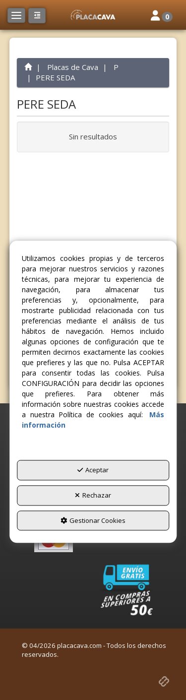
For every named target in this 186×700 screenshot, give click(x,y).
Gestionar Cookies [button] (93, 520)
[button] (92, 15)
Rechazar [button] (93, 495)
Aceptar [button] (93, 470)
